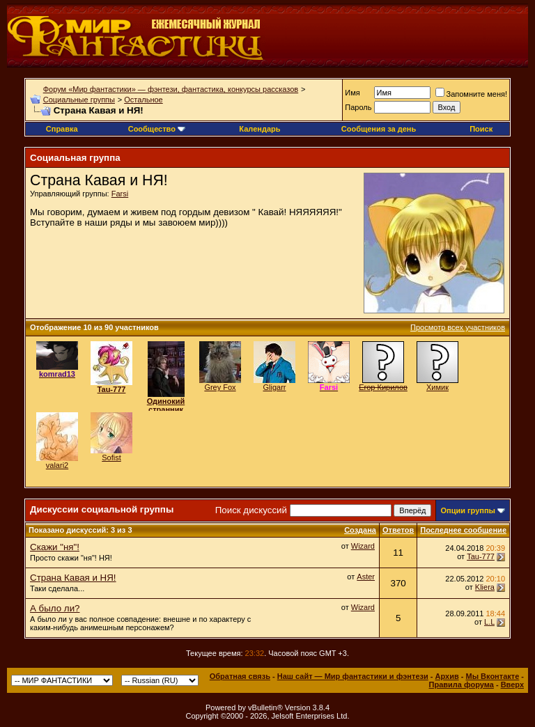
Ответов (398, 530)
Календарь (259, 129)
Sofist (111, 457)
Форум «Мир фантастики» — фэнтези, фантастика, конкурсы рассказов (170, 89)
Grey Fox (219, 387)
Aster (366, 576)
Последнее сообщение (463, 530)
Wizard (363, 546)
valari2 (57, 465)
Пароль (358, 107)
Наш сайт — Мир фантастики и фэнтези (352, 676)
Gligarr (274, 387)
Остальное (143, 99)
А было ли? (54, 608)
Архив (447, 676)
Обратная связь (240, 676)
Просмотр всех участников (457, 327)
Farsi (119, 193)
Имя (352, 92)
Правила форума (461, 684)
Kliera (485, 587)
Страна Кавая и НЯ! (73, 577)
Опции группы (467, 510)
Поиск (481, 129)
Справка (62, 129)
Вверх (512, 684)
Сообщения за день (378, 129)
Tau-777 (481, 556)
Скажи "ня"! (54, 547)
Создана (360, 530)
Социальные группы (79, 99)
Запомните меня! (471, 94)
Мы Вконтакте (492, 676)
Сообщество (156, 129)
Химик (437, 387)
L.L (489, 622)
